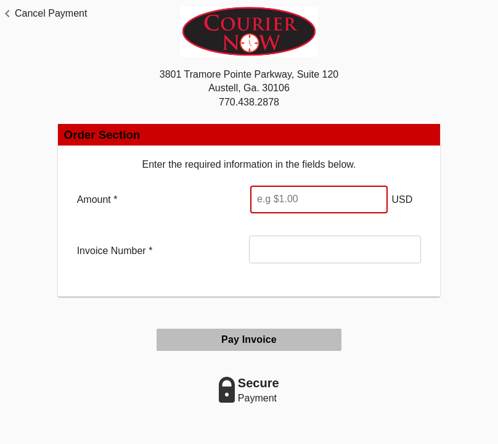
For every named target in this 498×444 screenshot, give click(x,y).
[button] (43, 13)
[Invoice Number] (335, 249)
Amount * (97, 199)
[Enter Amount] (319, 199)
